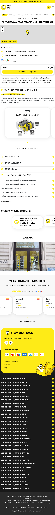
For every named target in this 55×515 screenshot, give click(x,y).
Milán (4, 14)
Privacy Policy (29, 511)
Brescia (25, 432)
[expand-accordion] (51, 379)
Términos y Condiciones (11, 361)
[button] (27, 32)
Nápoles (38, 14)
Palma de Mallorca (29, 464)
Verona (25, 421)
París (24, 471)
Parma (24, 428)
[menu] (52, 7)
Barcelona (26, 439)
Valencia (25, 446)
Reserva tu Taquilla (27, 72)
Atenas (25, 478)
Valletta (25, 485)
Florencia (18, 14)
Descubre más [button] (25, 225)
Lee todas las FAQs (7, 201)
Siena (24, 425)
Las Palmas (26, 467)
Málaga (25, 450)
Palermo (25, 411)
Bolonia (46, 14)
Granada (25, 453)
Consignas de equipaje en (11, 379)
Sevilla (24, 442)
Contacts (7, 365)
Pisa (32, 14)
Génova (25, 414)
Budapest (25, 481)
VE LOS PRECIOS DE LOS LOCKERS (27, 148)
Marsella (25, 474)
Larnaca (25, 488)
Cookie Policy (39, 511)
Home (19, 18)
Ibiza (24, 457)
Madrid (25, 435)
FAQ (5, 368)
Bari (23, 403)
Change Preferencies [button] (17, 511)
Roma (10, 14)
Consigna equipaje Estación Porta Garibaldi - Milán (29, 221)
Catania (25, 418)
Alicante (25, 460)
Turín (24, 407)
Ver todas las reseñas (27, 321)
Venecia (26, 14)
